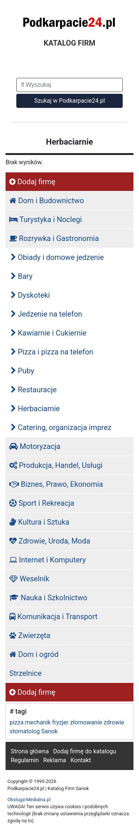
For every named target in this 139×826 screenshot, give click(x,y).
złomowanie (86, 722)
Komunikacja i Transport (53, 616)
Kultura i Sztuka (39, 522)
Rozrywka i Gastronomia (54, 238)
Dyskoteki (30, 295)
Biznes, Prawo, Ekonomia (56, 484)
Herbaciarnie (35, 408)
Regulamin (25, 760)
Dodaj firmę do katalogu (84, 751)
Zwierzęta (29, 635)
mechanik (37, 722)
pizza (16, 722)
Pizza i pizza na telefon (52, 351)
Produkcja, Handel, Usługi (56, 465)
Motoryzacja (34, 446)
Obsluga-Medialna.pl (29, 799)
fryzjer (60, 722)
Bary (22, 276)
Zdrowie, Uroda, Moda (49, 540)
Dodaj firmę (32, 181)
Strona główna (30, 751)
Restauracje (34, 389)
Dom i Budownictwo (46, 200)
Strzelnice (25, 673)
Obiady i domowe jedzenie (57, 257)
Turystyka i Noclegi (45, 219)
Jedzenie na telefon (46, 314)
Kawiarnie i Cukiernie (48, 332)
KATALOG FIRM (69, 43)
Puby (22, 370)
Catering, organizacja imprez (61, 427)
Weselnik (29, 578)
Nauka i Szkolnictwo (48, 597)
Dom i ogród (34, 654)
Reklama (54, 760)
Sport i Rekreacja (41, 503)
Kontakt (80, 760)
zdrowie (113, 722)
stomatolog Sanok (34, 731)
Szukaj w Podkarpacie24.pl (69, 100)
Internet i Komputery (47, 559)
